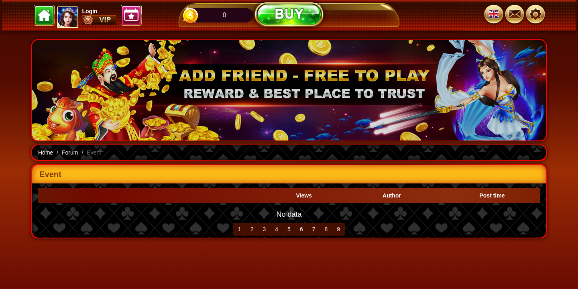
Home (45, 152)
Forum (70, 152)
